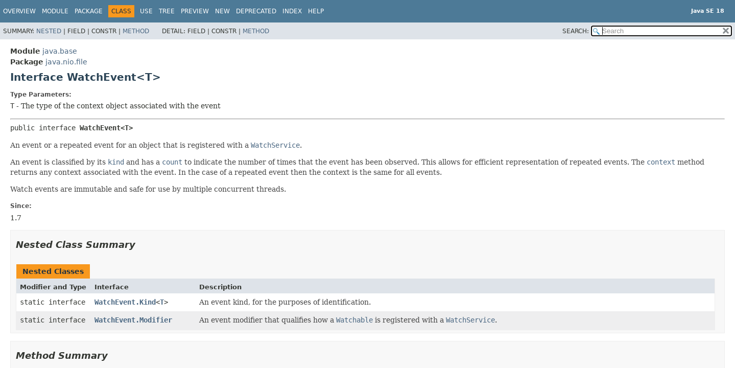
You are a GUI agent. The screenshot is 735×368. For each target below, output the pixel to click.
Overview (19, 11)
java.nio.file (66, 62)
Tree (167, 11)
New (222, 11)
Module (55, 11)
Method (136, 31)
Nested (48, 31)
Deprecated (256, 11)
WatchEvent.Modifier (133, 320)
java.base (59, 51)
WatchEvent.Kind (125, 302)
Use (146, 11)
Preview (195, 11)
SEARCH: (575, 31)
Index (292, 11)
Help (316, 11)
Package (89, 11)
